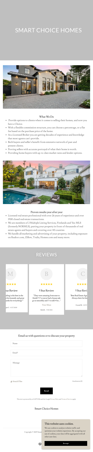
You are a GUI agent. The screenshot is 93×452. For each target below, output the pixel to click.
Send (46, 391)
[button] (12, 381)
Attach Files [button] (17, 381)
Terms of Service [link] (67, 399)
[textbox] (46, 343)
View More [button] (46, 305)
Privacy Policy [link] (54, 399)
